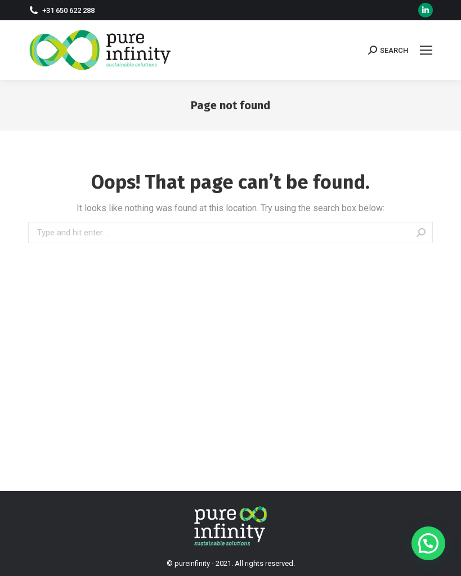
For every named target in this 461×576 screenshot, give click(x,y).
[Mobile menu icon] (426, 50)
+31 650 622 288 (68, 10)
